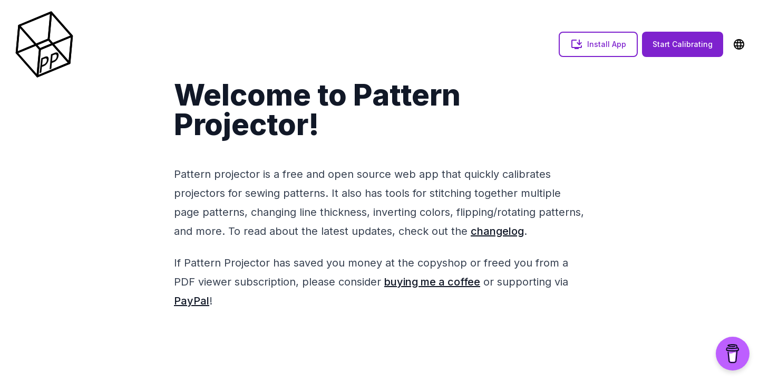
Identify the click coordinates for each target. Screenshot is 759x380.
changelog (497, 231)
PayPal (191, 300)
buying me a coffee (432, 282)
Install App (598, 44)
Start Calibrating (683, 44)
